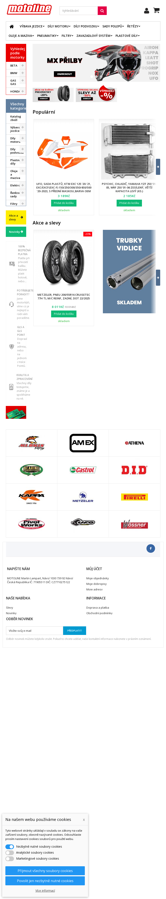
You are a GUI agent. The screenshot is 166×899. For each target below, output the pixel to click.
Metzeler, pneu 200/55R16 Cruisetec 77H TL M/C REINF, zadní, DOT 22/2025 (63, 296)
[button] (155, 166)
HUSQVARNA (18, 99)
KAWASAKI (17, 106)
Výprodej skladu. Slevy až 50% (16, 385)
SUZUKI (15, 121)
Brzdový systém (15, 262)
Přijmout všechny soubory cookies (45, 870)
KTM (13, 114)
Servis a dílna (14, 314)
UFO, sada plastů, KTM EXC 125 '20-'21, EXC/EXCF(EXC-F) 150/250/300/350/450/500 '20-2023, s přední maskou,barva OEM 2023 (63, 189)
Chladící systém (15, 272)
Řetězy (132, 26)
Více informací (45, 891)
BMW (13, 73)
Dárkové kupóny (16, 371)
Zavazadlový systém (93, 36)
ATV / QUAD (14, 138)
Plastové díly (127, 36)
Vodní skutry (14, 352)
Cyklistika (16, 362)
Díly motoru (58, 26)
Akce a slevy (13, 406)
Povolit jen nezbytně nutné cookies (45, 880)
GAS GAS (13, 82)
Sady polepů (112, 26)
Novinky (14, 420)
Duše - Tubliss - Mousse (15, 331)
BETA (13, 65)
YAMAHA (16, 129)
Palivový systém (16, 283)
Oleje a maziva (20, 36)
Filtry (66, 36)
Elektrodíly (17, 234)
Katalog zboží (15, 167)
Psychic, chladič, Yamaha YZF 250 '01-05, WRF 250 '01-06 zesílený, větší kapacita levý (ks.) (129, 187)
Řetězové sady (16, 243)
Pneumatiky (46, 36)
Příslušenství (18, 343)
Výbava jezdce (31, 26)
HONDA (15, 91)
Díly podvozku (85, 26)
